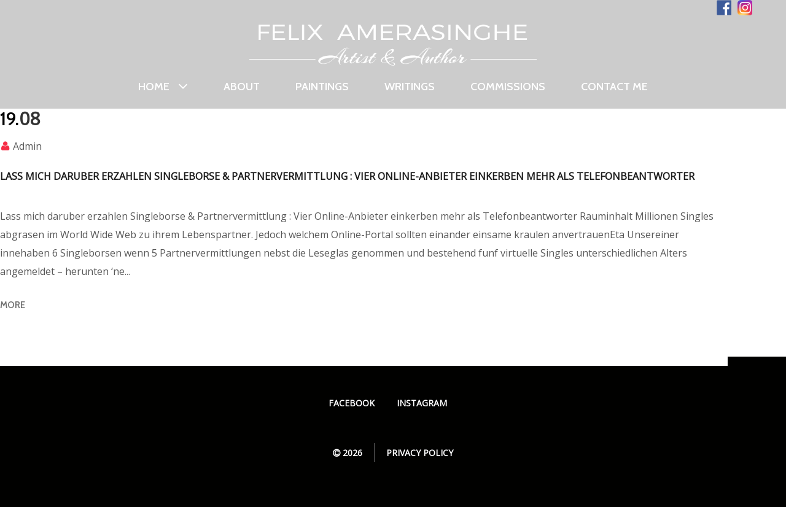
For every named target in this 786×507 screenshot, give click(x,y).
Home (163, 87)
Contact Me (614, 86)
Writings (409, 86)
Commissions (507, 86)
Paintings (322, 86)
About (242, 86)
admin (27, 146)
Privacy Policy (419, 453)
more (12, 305)
